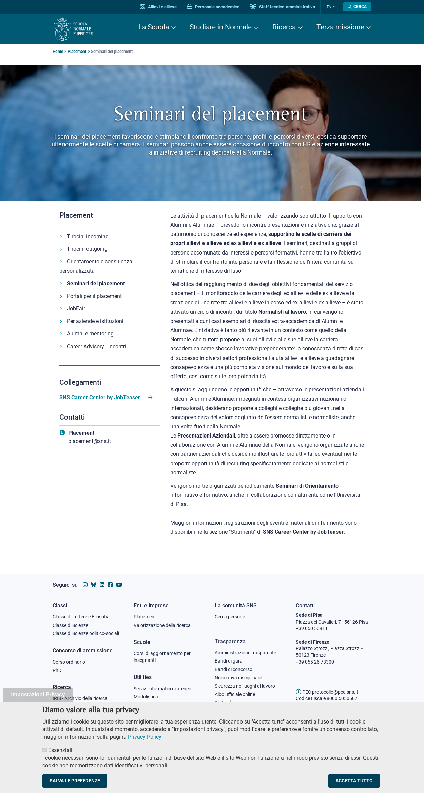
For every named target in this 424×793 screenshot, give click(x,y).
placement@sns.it (89, 441)
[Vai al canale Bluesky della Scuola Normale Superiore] (93, 585)
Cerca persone (230, 616)
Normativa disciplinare (238, 677)
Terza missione (340, 27)
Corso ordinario (69, 662)
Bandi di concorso (233, 669)
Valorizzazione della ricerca (162, 625)
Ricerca (284, 27)
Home (58, 51)
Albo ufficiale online (235, 694)
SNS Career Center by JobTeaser (100, 397)
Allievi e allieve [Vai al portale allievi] (158, 6)
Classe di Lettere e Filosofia (81, 616)
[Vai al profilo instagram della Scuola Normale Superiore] (85, 585)
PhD (57, 670)
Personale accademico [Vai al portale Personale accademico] (213, 6)
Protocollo (144, 705)
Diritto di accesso (233, 702)
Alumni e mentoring (90, 333)
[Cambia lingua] (333, 6)
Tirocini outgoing (87, 249)
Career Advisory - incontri (96, 346)
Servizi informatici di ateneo (162, 688)
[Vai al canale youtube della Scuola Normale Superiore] (119, 585)
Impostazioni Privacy (38, 703)
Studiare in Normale (221, 27)
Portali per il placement (94, 296)
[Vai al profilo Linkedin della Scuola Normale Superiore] (102, 585)
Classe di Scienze (70, 625)
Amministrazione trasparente (245, 652)
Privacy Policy (144, 745)
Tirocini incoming (88, 236)
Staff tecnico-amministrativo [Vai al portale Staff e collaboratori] (282, 6)
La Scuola (153, 27)
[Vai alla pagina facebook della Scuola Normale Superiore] (110, 585)
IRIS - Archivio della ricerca (80, 698)
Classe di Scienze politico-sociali (86, 633)
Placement (77, 51)
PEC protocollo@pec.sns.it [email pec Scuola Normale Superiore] (327, 692)
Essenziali (60, 758)
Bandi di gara (229, 661)
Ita (328, 6)
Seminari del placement (96, 283)
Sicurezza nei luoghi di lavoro (245, 686)
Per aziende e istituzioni (95, 321)
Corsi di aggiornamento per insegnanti (162, 657)
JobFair (76, 308)
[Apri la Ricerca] (357, 6)
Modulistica (146, 696)
